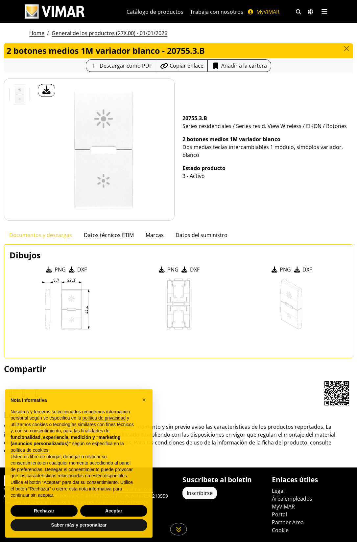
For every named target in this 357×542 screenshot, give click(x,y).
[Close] (346, 49)
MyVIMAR (263, 11)
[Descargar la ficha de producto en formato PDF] (121, 65)
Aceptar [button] (113, 525)
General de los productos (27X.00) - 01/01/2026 (109, 33)
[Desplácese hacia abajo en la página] (178, 529)
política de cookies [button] (29, 464)
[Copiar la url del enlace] (182, 65)
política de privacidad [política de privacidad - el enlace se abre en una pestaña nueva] (104, 432)
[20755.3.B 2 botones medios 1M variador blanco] (20, 94)
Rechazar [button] (44, 525)
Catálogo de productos (155, 11)
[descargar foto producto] (46, 90)
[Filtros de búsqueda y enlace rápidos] (298, 12)
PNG (55, 269)
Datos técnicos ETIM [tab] (109, 235)
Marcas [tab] (155, 235)
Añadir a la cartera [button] (239, 65)
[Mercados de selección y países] (310, 12)
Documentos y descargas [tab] (40, 235)
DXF (77, 269)
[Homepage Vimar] (54, 12)
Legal (278, 490)
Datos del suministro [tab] (201, 235)
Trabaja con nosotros (216, 11)
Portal (279, 514)
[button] (144, 414)
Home (36, 33)
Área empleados (292, 498)
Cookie (280, 530)
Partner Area (288, 522)
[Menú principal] (324, 12)
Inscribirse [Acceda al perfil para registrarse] (200, 493)
